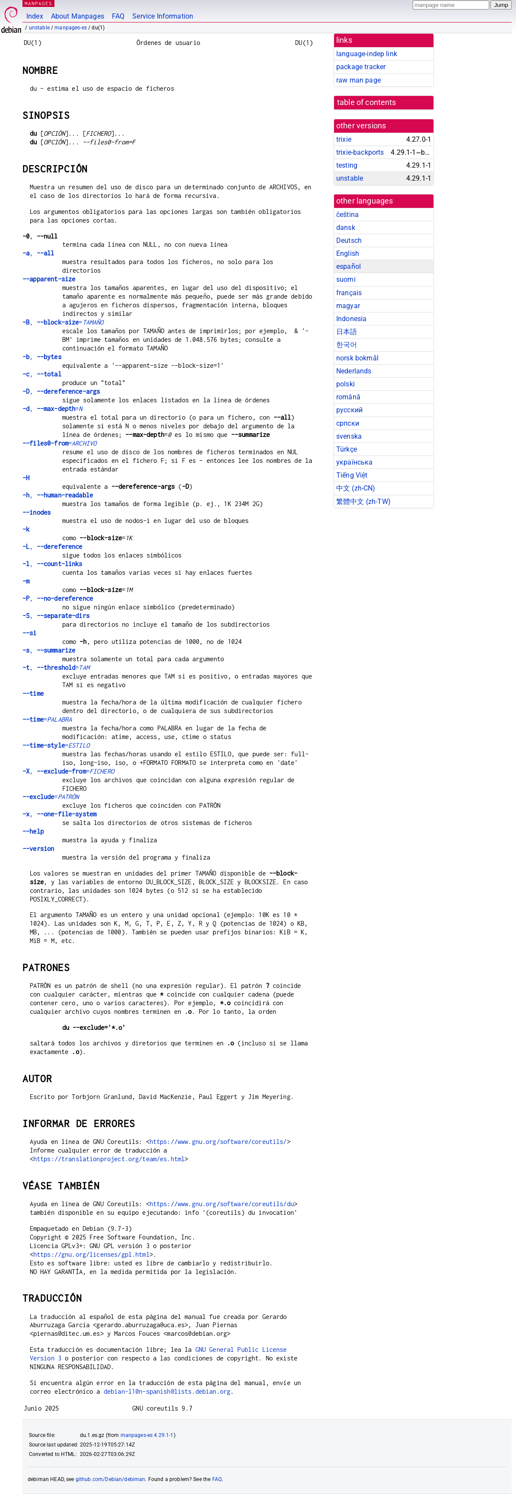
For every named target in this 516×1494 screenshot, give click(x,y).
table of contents (366, 102)
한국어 (346, 345)
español (348, 266)
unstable (39, 28)
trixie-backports (360, 152)
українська (354, 462)
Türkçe (346, 449)
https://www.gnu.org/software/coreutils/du (222, 1203)
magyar (348, 306)
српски (347, 423)
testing (346, 165)
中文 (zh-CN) (356, 488)
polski (345, 384)
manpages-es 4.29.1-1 (147, 1435)
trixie (343, 139)
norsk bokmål (357, 358)
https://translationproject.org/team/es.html (109, 1159)
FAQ (118, 16)
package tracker (360, 67)
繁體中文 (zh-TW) (363, 501)
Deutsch (349, 240)
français (349, 293)
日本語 (346, 332)
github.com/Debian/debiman (111, 1479)
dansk (345, 227)
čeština (347, 214)
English (347, 253)
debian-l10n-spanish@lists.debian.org (167, 1391)
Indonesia (351, 319)
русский (349, 410)
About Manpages (77, 16)
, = (63, 322)
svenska (349, 436)
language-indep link (366, 54)
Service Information (162, 16)
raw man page (358, 80)
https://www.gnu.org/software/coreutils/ (218, 1141)
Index (34, 16)
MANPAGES (38, 3)
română (348, 397)
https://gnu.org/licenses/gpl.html (91, 1254)
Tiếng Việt (352, 475)
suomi (346, 279)
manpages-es (70, 28)
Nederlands (354, 371)
